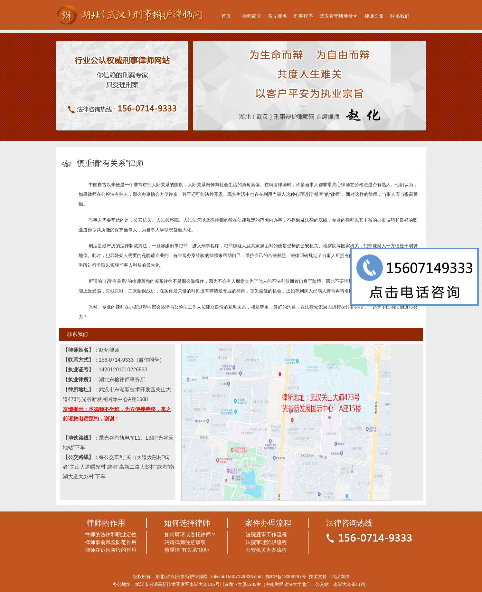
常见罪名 (277, 16)
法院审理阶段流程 (266, 542)
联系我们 (400, 16)
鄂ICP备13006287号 (286, 576)
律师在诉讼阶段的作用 (111, 550)
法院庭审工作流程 (266, 534)
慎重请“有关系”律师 (187, 550)
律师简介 (251, 16)
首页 (226, 16)
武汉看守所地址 (336, 16)
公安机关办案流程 (266, 550)
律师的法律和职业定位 (111, 534)
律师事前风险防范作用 (111, 542)
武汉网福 (340, 576)
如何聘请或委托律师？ (190, 534)
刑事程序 (303, 16)
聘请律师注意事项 (185, 542)
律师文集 (374, 16)
